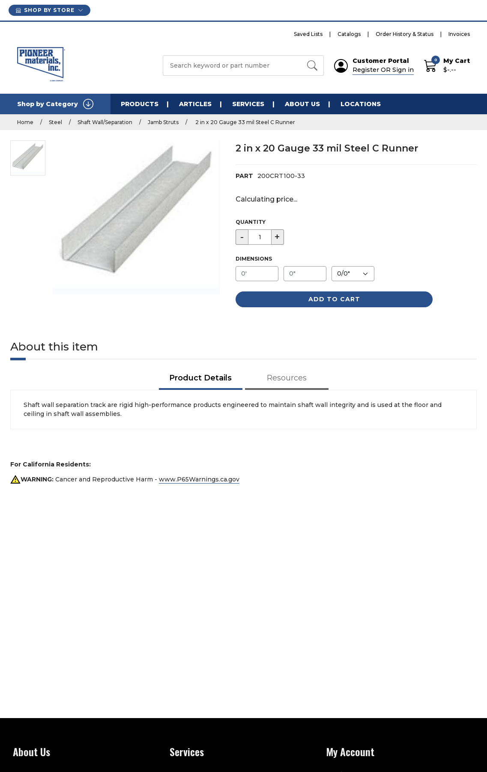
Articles (195, 104)
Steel (55, 122)
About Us (302, 104)
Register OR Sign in (383, 70)
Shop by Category (55, 104)
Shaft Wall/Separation (105, 122)
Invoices (459, 34)
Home (25, 122)
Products (139, 104)
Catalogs (349, 34)
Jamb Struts (163, 122)
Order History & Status (404, 34)
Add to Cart (334, 299)
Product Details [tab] (200, 378)
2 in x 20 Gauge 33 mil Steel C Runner (244, 122)
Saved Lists (308, 34)
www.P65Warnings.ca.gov (199, 479)
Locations (361, 104)
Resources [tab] (287, 378)
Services (248, 104)
